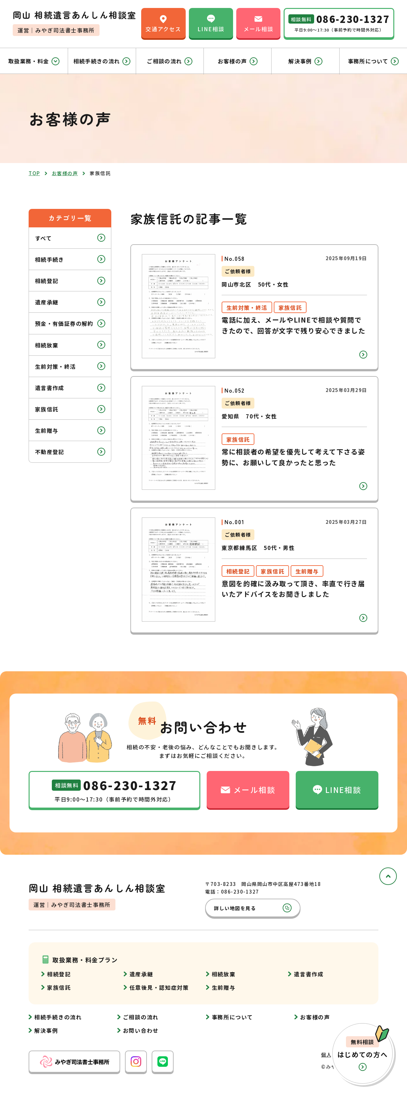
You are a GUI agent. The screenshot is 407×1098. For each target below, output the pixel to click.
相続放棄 (70, 345)
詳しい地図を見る (253, 907)
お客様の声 (238, 61)
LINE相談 (210, 23)
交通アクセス (163, 23)
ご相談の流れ (169, 61)
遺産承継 (70, 302)
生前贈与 (70, 430)
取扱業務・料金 (34, 61)
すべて (70, 238)
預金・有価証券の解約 (70, 323)
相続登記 (70, 281)
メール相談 (258, 23)
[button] (362, 1053)
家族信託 (70, 409)
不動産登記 (70, 452)
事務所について (373, 61)
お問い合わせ (141, 1030)
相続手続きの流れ (102, 61)
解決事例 (305, 61)
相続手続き (70, 259)
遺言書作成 (70, 388)
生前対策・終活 (70, 366)
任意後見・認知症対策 (159, 987)
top (34, 173)
